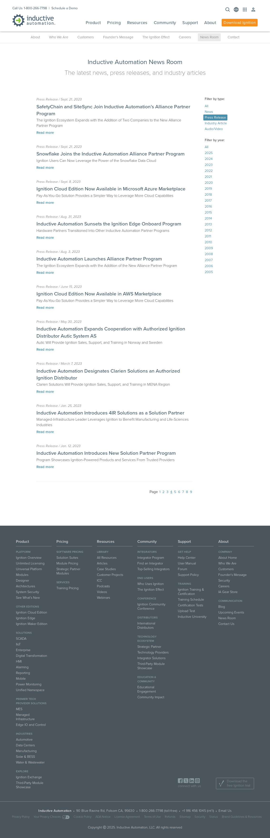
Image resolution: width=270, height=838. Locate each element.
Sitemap (185, 816)
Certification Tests (190, 605)
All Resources (106, 557)
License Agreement (127, 816)
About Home (227, 557)
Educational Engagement (146, 689)
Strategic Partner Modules (68, 571)
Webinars (103, 597)
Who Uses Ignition (150, 583)
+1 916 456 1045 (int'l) (198, 810)
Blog (221, 606)
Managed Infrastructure (25, 717)
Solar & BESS (25, 756)
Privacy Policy (21, 816)
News (209, 111)
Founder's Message (118, 37)
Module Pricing (67, 563)
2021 (208, 176)
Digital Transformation (31, 655)
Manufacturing (26, 750)
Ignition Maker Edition (31, 623)
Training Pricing (67, 588)
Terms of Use (152, 816)
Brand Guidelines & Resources (242, 816)
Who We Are (58, 37)
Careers (185, 37)
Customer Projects (110, 574)
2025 (209, 152)
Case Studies (106, 569)
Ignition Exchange (29, 777)
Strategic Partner (149, 646)
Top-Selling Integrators (153, 569)
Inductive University (192, 616)
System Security (27, 591)
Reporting (23, 672)
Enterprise (23, 650)
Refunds (170, 816)
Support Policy (188, 574)
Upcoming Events (231, 612)
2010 (208, 242)
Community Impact (150, 697)
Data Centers (25, 745)
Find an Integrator (150, 563)
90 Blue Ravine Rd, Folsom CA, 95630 (105, 810)
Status (213, 816)
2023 (209, 164)
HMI (19, 661)
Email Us (225, 810)
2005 (209, 271)
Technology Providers (153, 652)
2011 (208, 236)
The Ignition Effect (156, 37)
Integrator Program (150, 557)
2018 (208, 194)
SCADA (21, 638)
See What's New (28, 597)
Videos (102, 591)
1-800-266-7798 (35, 8)
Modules (22, 574)
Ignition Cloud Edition (31, 612)
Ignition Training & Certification (191, 591)
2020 (209, 182)
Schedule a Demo (64, 8)
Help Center (186, 557)
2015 (208, 212)
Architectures (25, 586)
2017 (208, 200)
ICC (99, 580)
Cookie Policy (82, 816)
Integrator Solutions (151, 658)
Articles (102, 563)
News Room (209, 37)
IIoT (18, 644)
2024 (209, 158)
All (206, 106)
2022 (209, 170)
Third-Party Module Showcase (29, 785)
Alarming (22, 667)
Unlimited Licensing (30, 563)
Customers (85, 37)
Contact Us (226, 623)
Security (224, 580)
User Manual (187, 563)
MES (19, 709)
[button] (236, 9)
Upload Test (186, 611)
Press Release (215, 117)
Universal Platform (29, 569)
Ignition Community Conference (151, 606)
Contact (233, 37)
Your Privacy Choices (52, 816)
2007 (209, 260)
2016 (208, 206)
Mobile (21, 678)
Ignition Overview (28, 557)
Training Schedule (191, 599)
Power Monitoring (28, 684)
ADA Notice (102, 816)
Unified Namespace (30, 690)
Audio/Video (214, 128)
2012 (208, 230)
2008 (209, 254)
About (35, 37)
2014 (208, 218)
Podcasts (103, 586)
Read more (45, 132)
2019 (208, 188)
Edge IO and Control (31, 724)
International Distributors (146, 625)
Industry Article (216, 123)
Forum (182, 569)
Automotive (24, 739)
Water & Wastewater (30, 762)
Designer (22, 580)
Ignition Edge (25, 618)
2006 (209, 266)
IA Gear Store (228, 591)
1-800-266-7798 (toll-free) (158, 810)
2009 (209, 248)
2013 (208, 224)
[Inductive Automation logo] (33, 20)
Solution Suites (67, 557)
